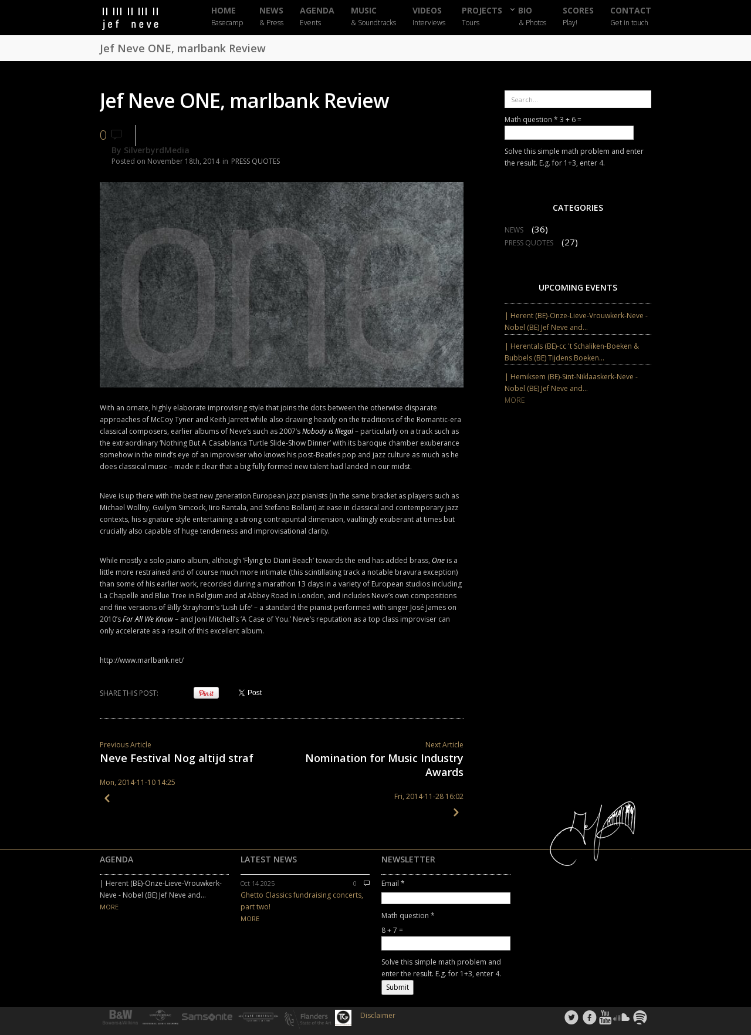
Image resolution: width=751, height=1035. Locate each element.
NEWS (271, 17)
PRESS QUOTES (255, 161)
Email (393, 883)
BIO (532, 16)
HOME (227, 17)
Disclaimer (377, 1015)
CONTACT (630, 17)
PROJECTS (482, 17)
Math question (531, 119)
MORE (515, 400)
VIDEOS (428, 17)
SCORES (578, 17)
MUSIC (373, 17)
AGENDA (317, 17)
